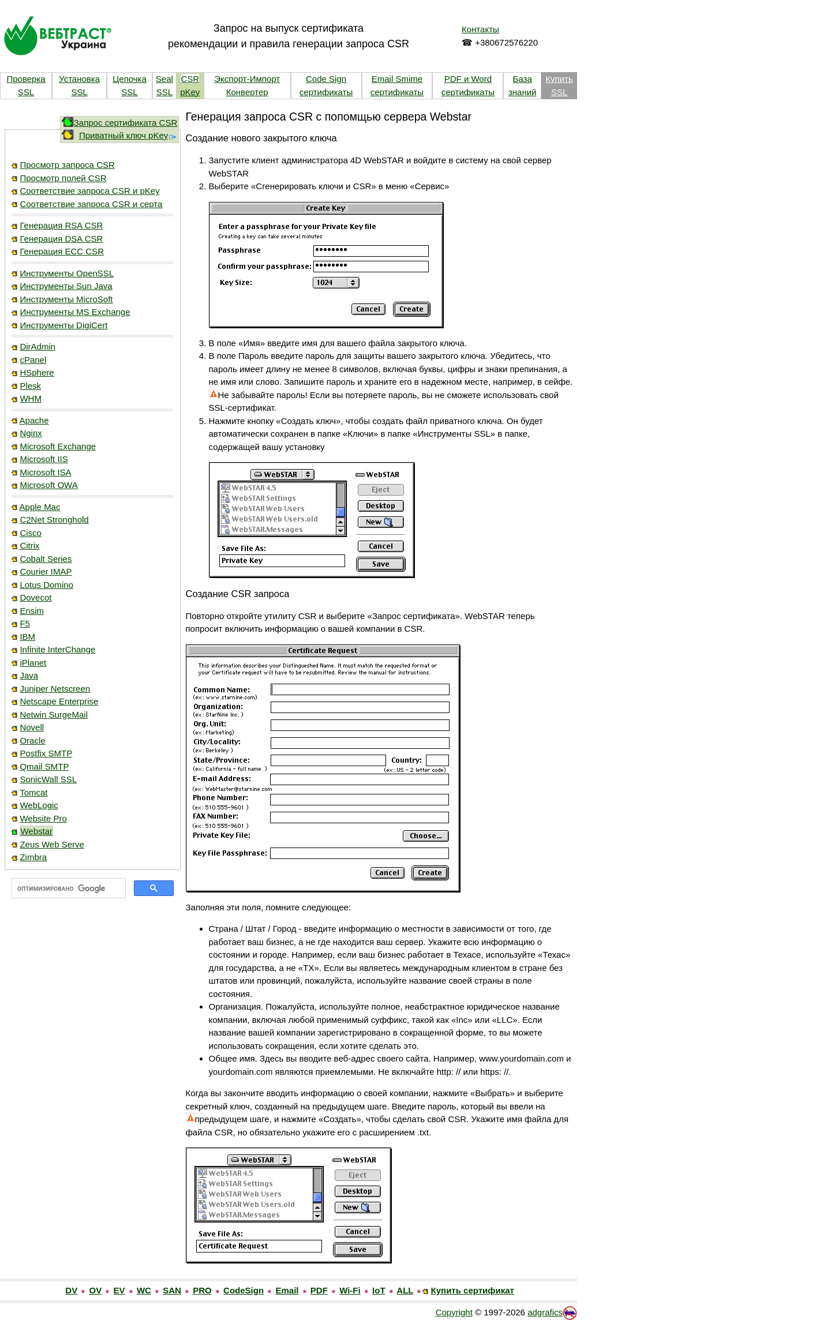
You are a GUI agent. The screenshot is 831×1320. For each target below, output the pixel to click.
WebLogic (39, 805)
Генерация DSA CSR (61, 238)
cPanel (33, 360)
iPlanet (33, 662)
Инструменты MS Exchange (75, 312)
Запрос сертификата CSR (126, 122)
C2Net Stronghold (54, 519)
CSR (190, 79)
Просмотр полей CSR (63, 178)
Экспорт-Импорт (247, 79)
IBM (27, 637)
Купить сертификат (472, 1290)
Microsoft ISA (45, 472)
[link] (92, 940)
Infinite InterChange (57, 649)
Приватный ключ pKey (128, 135)
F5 (25, 623)
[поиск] (67, 888)
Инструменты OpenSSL (67, 273)
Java (29, 675)
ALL (404, 1290)
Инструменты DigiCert (63, 325)
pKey (190, 92)
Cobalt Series (46, 559)
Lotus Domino (46, 585)
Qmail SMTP (44, 766)
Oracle (32, 740)
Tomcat (33, 792)
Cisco (31, 533)
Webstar (36, 831)
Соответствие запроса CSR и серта (91, 204)
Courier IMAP (46, 571)
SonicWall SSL (48, 779)
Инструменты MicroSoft (66, 299)
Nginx (31, 433)
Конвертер (247, 92)
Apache (34, 420)
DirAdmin (37, 346)
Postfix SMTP (46, 753)
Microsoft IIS (44, 459)
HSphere (37, 372)
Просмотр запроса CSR (67, 165)
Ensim (32, 611)
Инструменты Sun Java (66, 286)
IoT (378, 1290)
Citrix (29, 545)
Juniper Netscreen (55, 688)
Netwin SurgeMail (54, 714)
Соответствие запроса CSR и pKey (89, 191)
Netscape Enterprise (59, 701)
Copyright (454, 1312)
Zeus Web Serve (52, 844)
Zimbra (33, 857)
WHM (31, 398)
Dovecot (35, 597)
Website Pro (43, 818)
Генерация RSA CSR (61, 225)
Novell (32, 727)
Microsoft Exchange (58, 446)
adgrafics (545, 1312)
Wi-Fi (350, 1290)
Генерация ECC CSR (62, 251)
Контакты (480, 29)
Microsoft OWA (48, 485)
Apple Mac (40, 507)
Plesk (30, 386)
